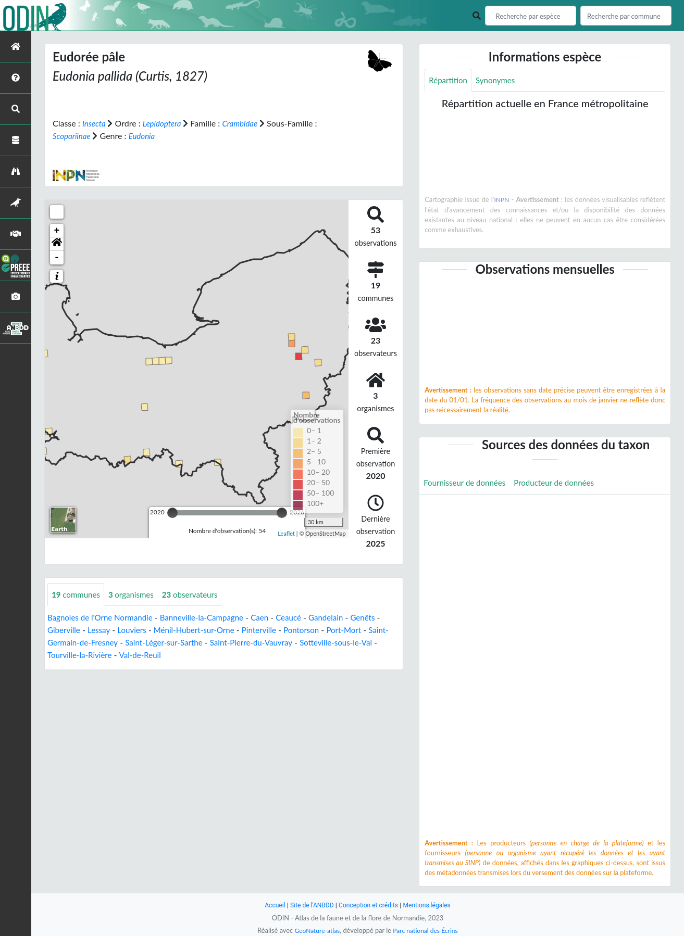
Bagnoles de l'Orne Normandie (103, 618)
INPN (502, 200)
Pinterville (270, 630)
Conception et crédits (369, 905)
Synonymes (499, 80)
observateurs (197, 594)
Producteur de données (561, 484)
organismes (135, 594)
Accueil (270, 905)
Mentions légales (430, 905)
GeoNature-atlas (315, 930)
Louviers (136, 630)
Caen (272, 618)
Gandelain (341, 618)
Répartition (449, 80)
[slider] (172, 512)
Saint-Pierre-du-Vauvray (284, 643)
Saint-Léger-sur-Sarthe (192, 643)
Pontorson (315, 630)
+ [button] (57, 230)
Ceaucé (302, 618)
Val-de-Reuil (173, 655)
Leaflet (286, 533)
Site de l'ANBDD (309, 905)
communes (77, 594)
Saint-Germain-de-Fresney (95, 643)
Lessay (102, 630)
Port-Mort (359, 630)
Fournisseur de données (467, 484)
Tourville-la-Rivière (109, 655)
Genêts (380, 618)
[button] (57, 243)
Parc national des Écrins (426, 930)
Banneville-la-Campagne (211, 618)
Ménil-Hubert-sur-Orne (202, 630)
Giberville (64, 630)
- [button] (57, 257)
